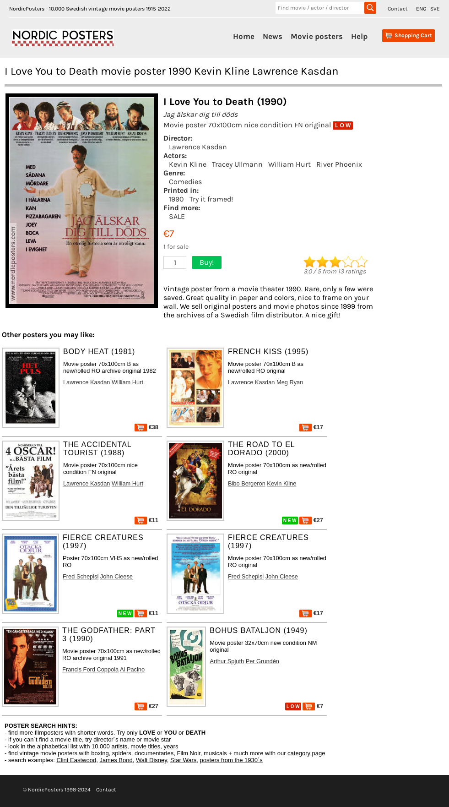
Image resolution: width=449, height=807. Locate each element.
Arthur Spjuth (227, 661)
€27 (311, 520)
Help (359, 36)
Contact (398, 8)
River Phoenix (339, 164)
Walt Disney (151, 760)
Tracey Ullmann (237, 164)
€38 (146, 427)
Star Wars (183, 760)
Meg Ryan (289, 382)
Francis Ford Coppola (90, 669)
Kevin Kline (187, 164)
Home (243, 36)
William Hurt (289, 164)
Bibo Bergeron (246, 483)
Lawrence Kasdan (198, 146)
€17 (311, 427)
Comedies (185, 181)
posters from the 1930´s (231, 760)
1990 (176, 199)
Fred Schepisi (80, 576)
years (171, 746)
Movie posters (317, 36)
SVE (435, 8)
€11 (146, 520)
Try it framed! (211, 199)
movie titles (145, 746)
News (272, 36)
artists (119, 746)
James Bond (115, 760)
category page (306, 753)
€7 (313, 706)
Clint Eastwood (76, 760)
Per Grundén (262, 661)
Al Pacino (132, 669)
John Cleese (116, 576)
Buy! (207, 262)
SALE (177, 216)
